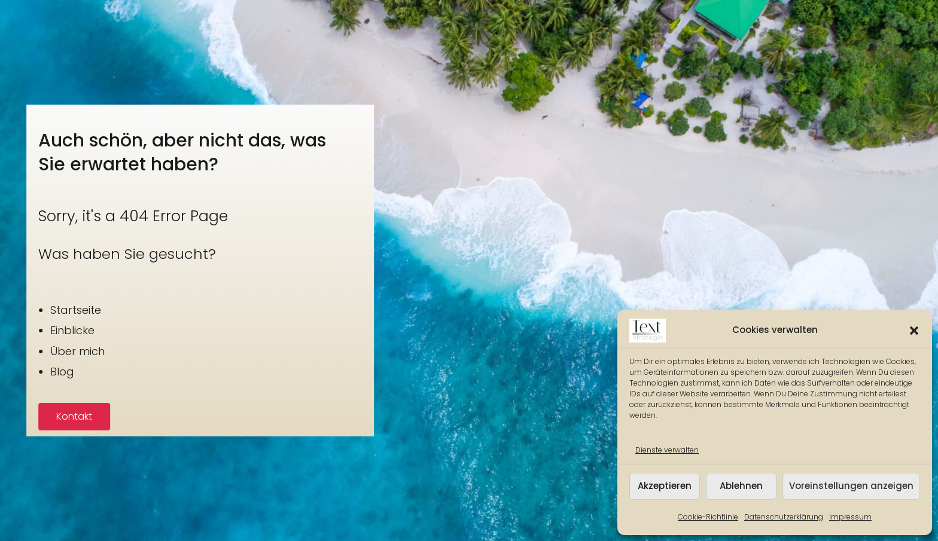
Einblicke (45, 330)
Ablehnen (741, 485)
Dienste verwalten (667, 450)
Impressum (850, 517)
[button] (914, 331)
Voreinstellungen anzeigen (851, 485)
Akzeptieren (665, 485)
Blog (35, 371)
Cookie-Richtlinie (708, 517)
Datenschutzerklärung (783, 517)
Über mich (50, 351)
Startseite (48, 309)
